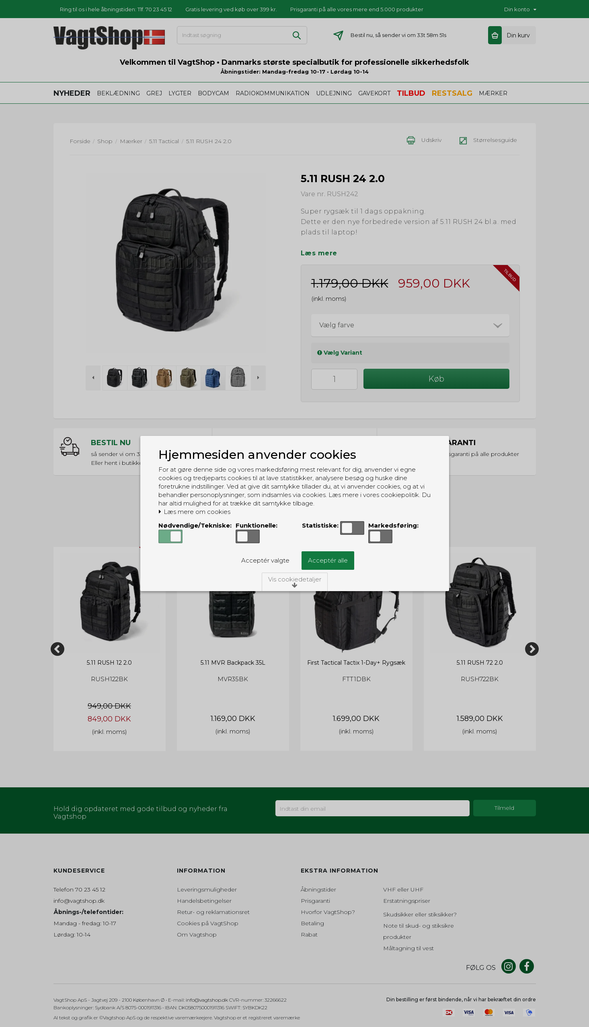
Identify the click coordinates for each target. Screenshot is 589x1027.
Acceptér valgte (265, 560)
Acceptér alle (328, 560)
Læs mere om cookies (194, 512)
